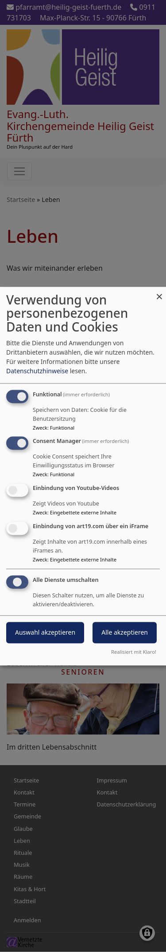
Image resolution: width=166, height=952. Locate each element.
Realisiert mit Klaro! (133, 651)
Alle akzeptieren (124, 632)
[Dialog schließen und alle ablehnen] (159, 292)
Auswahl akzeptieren (45, 632)
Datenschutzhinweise (37, 371)
